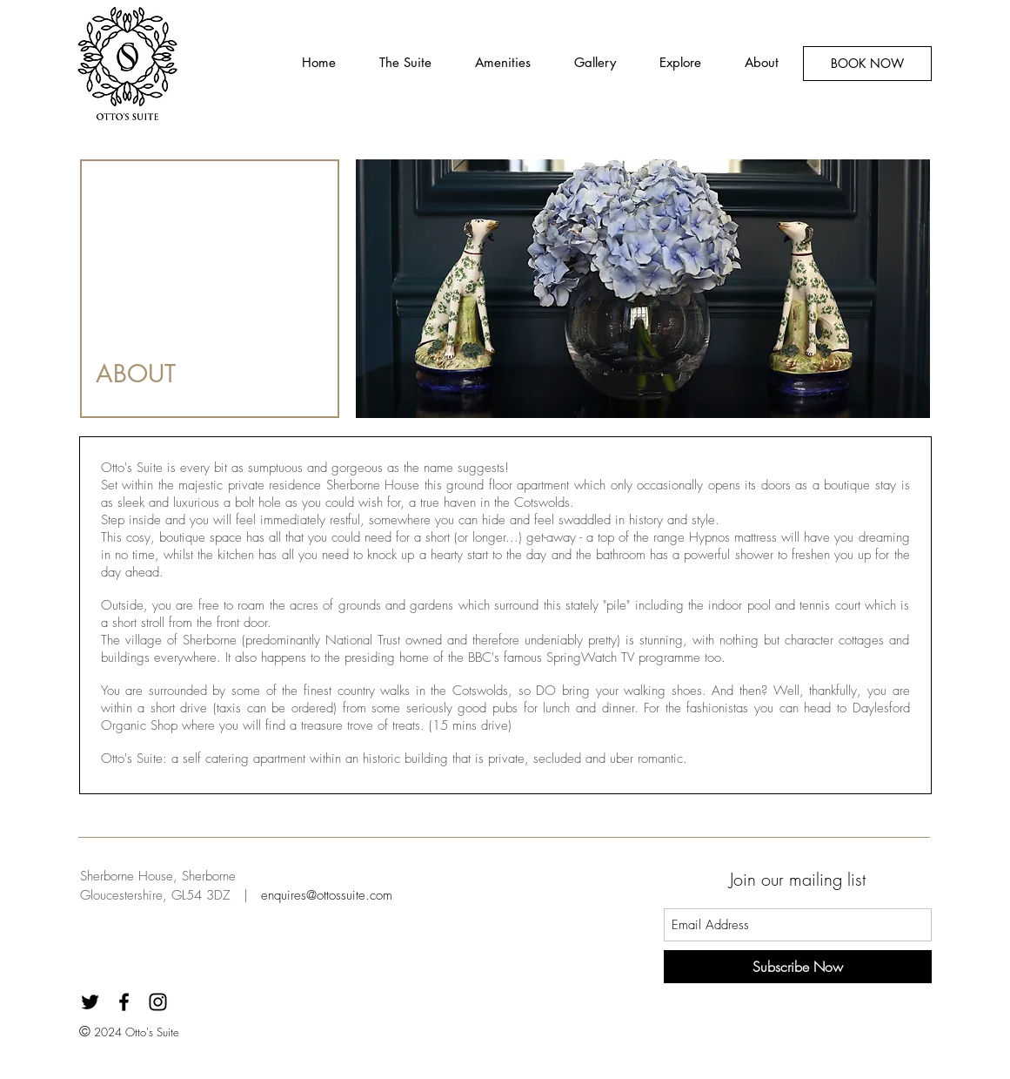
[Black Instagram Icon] (158, 1002)
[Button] (130, 63)
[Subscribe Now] (798, 966)
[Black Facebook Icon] (124, 1002)
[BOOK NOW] (867, 63)
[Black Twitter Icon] (90, 1002)
